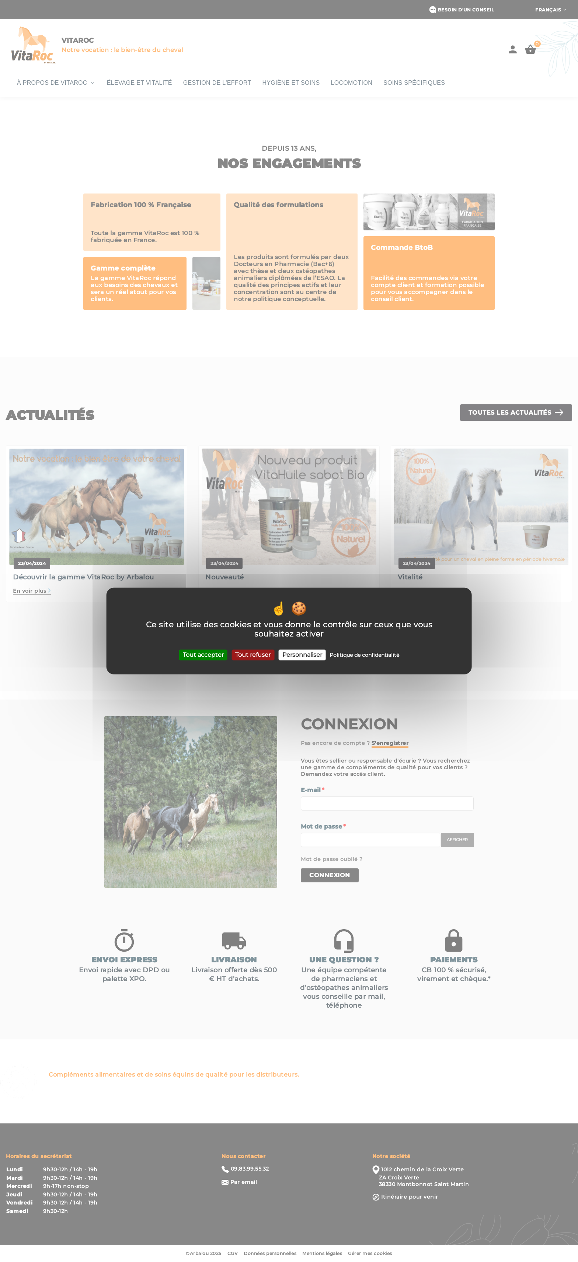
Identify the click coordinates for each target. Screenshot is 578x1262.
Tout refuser (253, 654)
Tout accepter (203, 654)
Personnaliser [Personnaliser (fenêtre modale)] (302, 654)
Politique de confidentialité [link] (364, 655)
